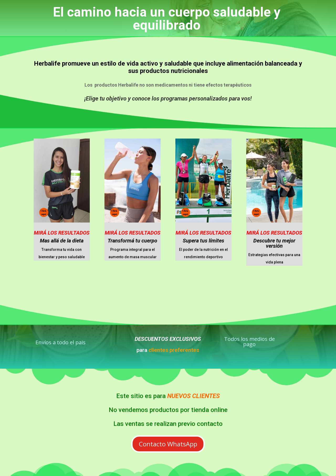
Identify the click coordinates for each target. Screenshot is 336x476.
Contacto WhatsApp (168, 444)
